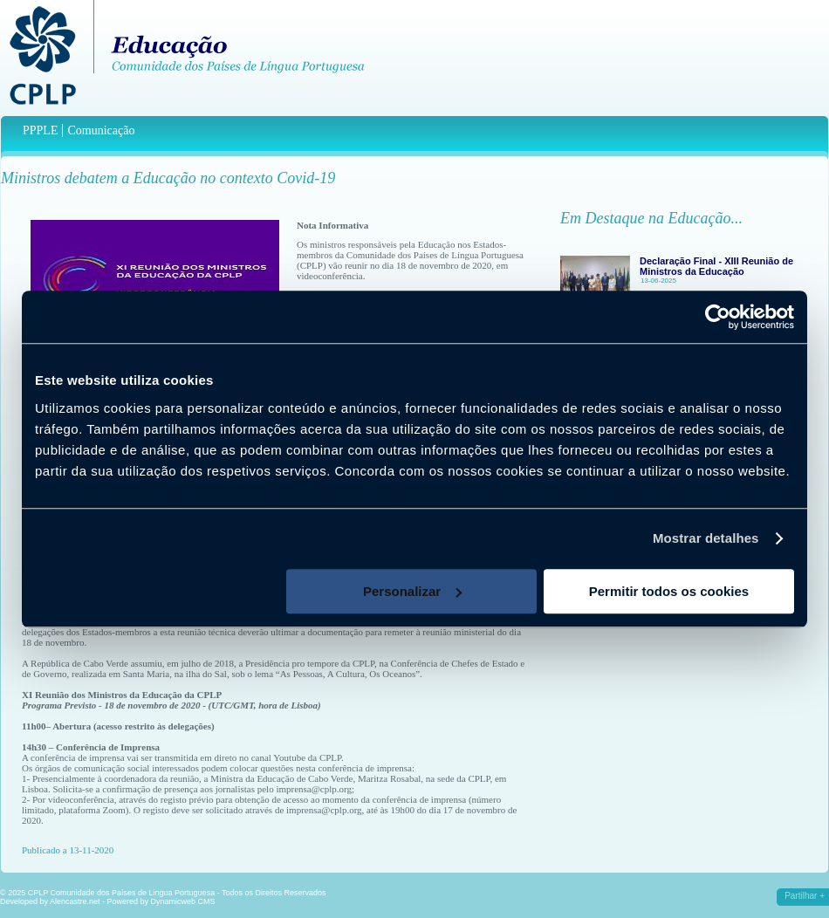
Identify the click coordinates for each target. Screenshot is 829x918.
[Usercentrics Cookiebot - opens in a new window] (717, 317)
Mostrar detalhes (706, 538)
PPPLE (40, 130)
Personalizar (412, 591)
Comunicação (100, 130)
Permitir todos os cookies (669, 591)
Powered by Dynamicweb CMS (161, 901)
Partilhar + (804, 896)
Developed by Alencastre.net (50, 901)
